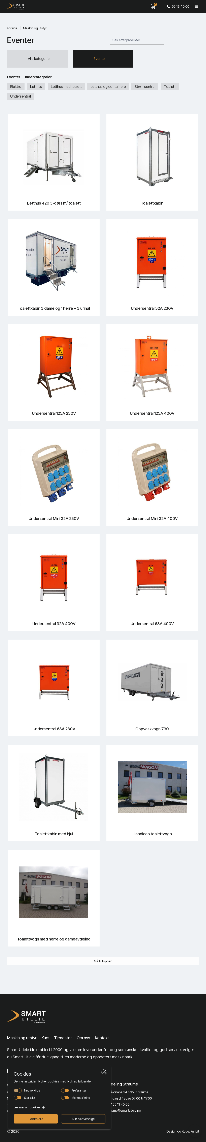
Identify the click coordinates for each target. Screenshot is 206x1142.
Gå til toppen (103, 961)
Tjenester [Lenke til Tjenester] (63, 1037)
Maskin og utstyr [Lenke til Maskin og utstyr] (22, 1037)
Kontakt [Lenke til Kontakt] (102, 1037)
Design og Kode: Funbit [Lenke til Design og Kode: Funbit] (183, 1131)
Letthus (36, 86)
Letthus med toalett (66, 86)
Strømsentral (145, 86)
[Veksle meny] (196, 6)
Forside (12, 28)
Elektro (15, 86)
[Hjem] (16, 6)
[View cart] (153, 6)
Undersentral (20, 96)
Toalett (169, 86)
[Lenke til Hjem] (27, 1016)
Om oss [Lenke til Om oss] (83, 1037)
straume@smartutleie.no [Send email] (123, 1110)
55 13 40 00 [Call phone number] (178, 6)
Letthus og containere (108, 86)
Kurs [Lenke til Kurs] (45, 1037)
